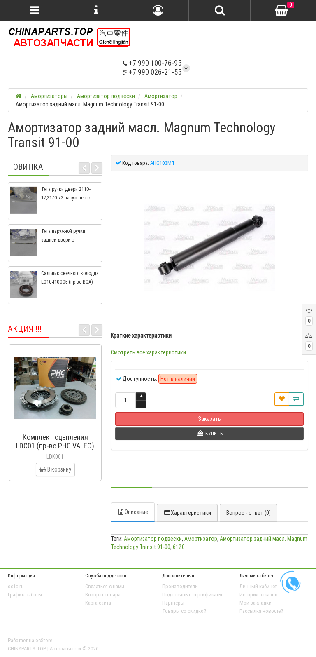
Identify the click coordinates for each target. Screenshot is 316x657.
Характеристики (187, 512)
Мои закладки (255, 602)
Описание (132, 512)
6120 (179, 547)
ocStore (43, 640)
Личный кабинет (258, 586)
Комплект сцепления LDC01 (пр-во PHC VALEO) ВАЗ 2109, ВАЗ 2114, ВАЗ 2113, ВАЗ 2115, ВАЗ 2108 (55, 450)
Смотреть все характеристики (148, 352)
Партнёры (173, 602)
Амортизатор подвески (153, 538)
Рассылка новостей (261, 611)
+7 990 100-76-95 (152, 63)
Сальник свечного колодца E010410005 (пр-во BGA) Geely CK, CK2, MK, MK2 (70, 281)
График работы (25, 594)
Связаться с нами (104, 586)
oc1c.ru (16, 586)
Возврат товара (103, 594)
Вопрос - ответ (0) (248, 512)
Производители (180, 586)
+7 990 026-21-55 (152, 72)
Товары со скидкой (184, 611)
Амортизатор (200, 538)
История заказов (258, 594)
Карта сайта (98, 602)
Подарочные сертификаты (192, 594)
